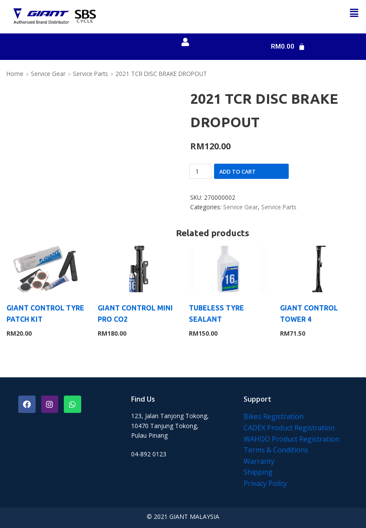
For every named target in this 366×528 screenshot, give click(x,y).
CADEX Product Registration (289, 427)
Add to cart (237, 171)
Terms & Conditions (276, 450)
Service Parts (90, 73)
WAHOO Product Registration (292, 439)
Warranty (259, 461)
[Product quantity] (200, 171)
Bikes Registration (273, 416)
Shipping (258, 472)
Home (15, 73)
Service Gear (48, 73)
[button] (354, 12)
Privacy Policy (265, 483)
